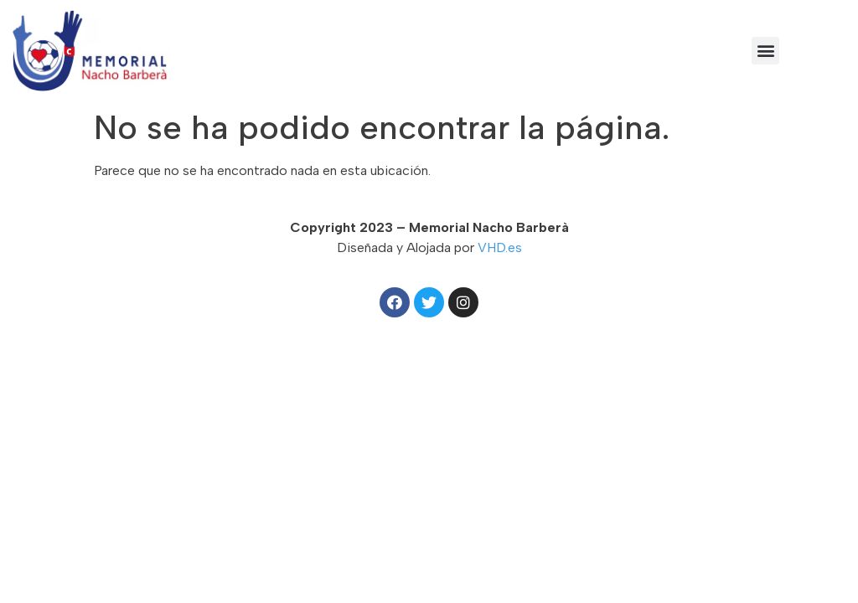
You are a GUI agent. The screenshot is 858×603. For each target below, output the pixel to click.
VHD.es (500, 247)
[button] (765, 50)
